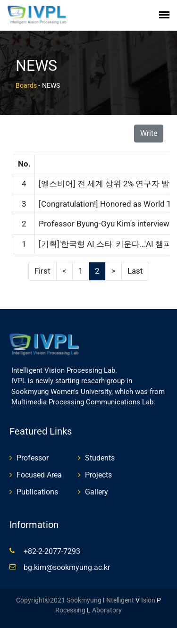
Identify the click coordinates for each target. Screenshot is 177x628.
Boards (26, 85)
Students (100, 457)
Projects (98, 474)
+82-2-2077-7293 (52, 551)
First (42, 271)
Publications (37, 491)
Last (135, 271)
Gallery (96, 491)
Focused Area (39, 474)
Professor (33, 457)
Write (148, 133)
